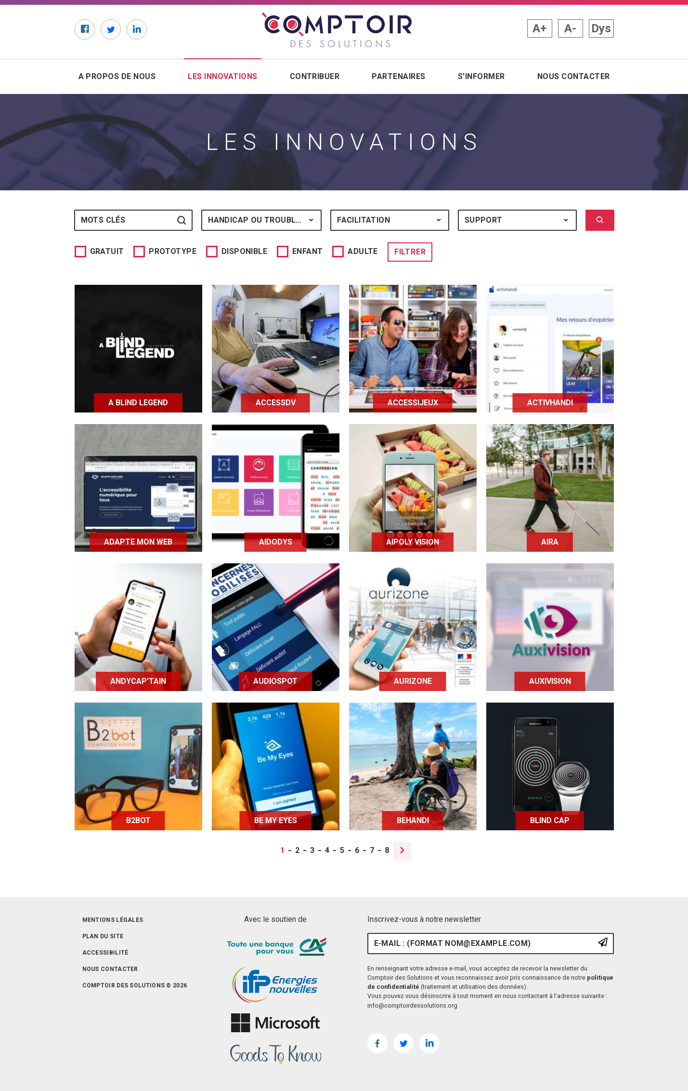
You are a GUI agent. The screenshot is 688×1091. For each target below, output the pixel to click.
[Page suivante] (402, 851)
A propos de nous (117, 76)
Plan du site (103, 936)
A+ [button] (539, 28)
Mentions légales (112, 920)
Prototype (172, 251)
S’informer (481, 76)
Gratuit (107, 251)
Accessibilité (105, 952)
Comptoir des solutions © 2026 (134, 985)
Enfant (307, 251)
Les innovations (224, 76)
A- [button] (570, 28)
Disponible (244, 251)
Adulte (362, 251)
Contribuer (315, 76)
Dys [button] (601, 28)
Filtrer (410, 251)
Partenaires (398, 76)
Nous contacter (573, 76)
